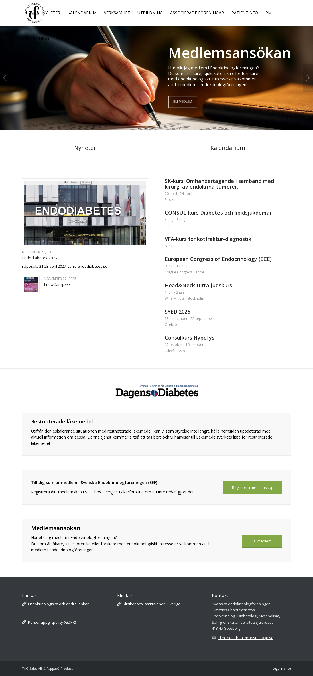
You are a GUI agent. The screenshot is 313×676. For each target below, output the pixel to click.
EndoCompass (57, 284)
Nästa (308, 78)
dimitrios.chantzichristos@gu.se (245, 637)
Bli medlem (182, 100)
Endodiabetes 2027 (40, 258)
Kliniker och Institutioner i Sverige (151, 603)
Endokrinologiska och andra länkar (58, 603)
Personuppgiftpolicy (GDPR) (52, 622)
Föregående (5, 78)
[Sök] (58, 38)
